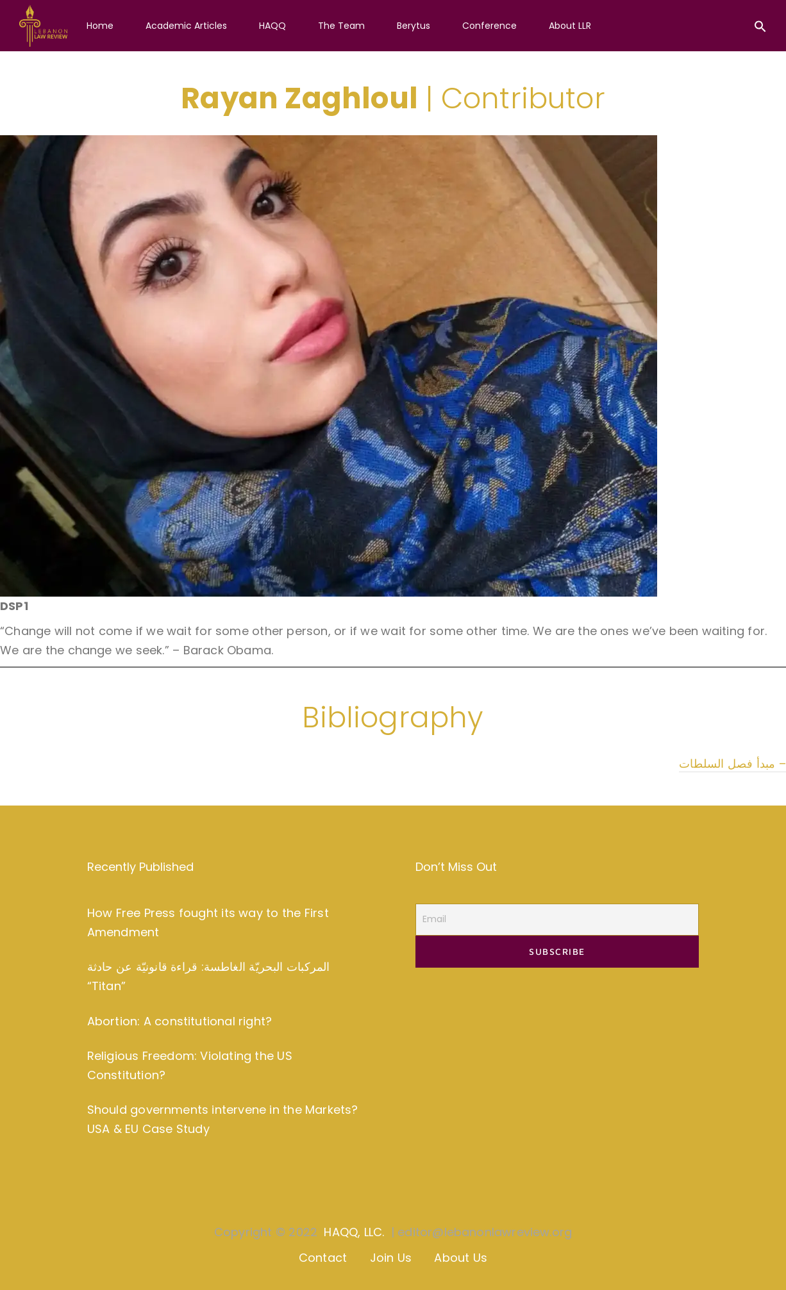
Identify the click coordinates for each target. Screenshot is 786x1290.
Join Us (391, 1258)
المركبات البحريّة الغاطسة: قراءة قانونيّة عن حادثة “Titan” (208, 976)
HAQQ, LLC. (354, 1232)
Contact (323, 1258)
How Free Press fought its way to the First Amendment (208, 922)
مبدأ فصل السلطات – (732, 764)
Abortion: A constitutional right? (179, 1021)
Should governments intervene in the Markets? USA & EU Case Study (222, 1119)
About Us (460, 1258)
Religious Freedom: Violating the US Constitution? (189, 1065)
